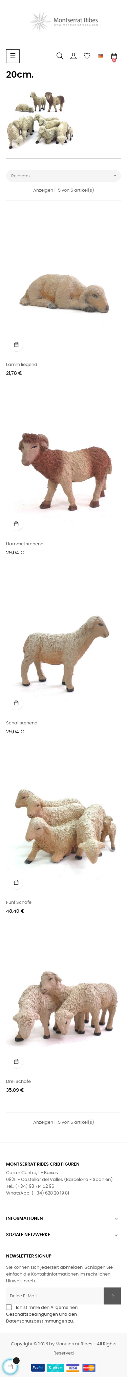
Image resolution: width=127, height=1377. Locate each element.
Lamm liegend (21, 365)
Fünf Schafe (18, 902)
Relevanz (66, 176)
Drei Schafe (18, 1081)
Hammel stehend (25, 544)
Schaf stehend (22, 723)
